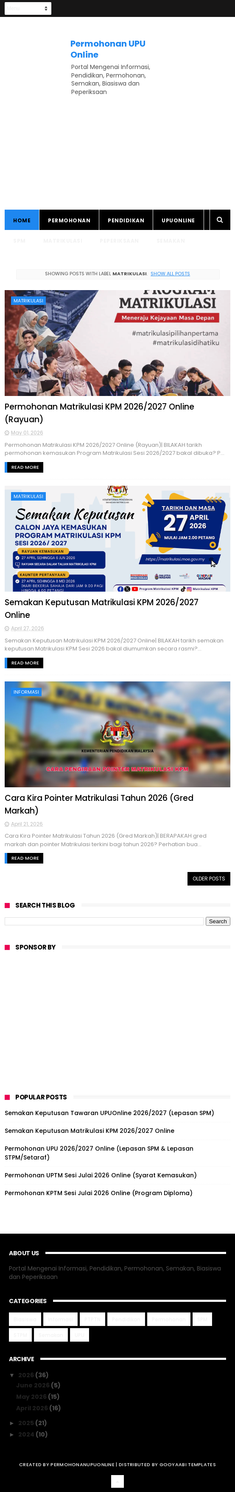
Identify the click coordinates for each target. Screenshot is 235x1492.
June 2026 (33, 1385)
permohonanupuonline (82, 1464)
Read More (25, 467)
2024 (27, 1434)
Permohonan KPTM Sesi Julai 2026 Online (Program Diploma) (99, 1193)
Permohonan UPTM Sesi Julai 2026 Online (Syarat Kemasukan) (101, 1175)
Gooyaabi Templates (187, 1464)
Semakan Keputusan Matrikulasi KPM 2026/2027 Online (89, 1131)
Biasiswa (25, 1319)
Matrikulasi (63, 240)
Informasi (26, 692)
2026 (26, 1375)
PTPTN (92, 1319)
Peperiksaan (119, 240)
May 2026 (32, 1396)
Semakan (171, 240)
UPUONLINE (178, 220)
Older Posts (209, 878)
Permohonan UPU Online (107, 49)
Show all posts (170, 273)
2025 (26, 1423)
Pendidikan (126, 220)
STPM (20, 1335)
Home (22, 220)
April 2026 (32, 1408)
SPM (19, 240)
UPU (79, 1335)
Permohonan (69, 220)
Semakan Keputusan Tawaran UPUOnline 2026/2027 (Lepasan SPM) (109, 1113)
